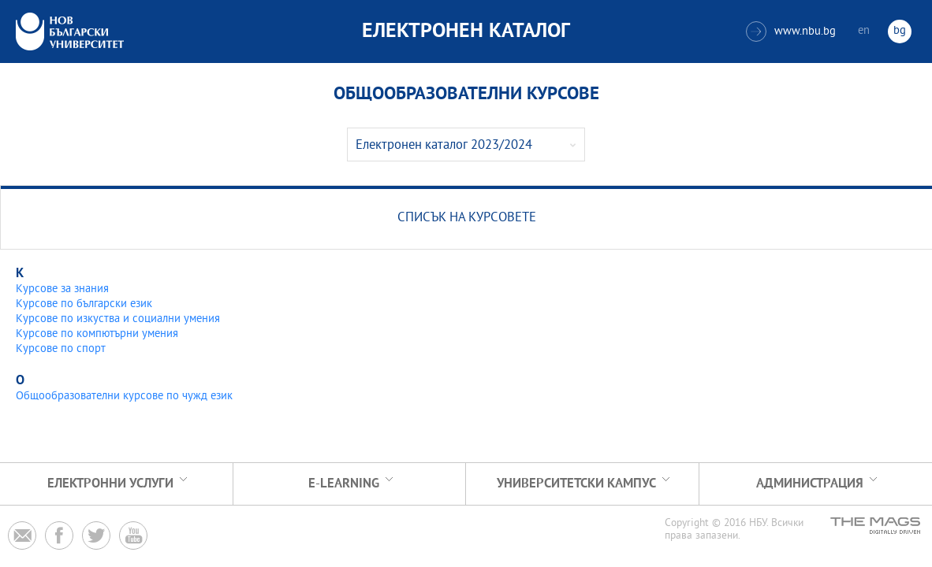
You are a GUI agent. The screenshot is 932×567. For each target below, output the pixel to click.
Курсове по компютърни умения (97, 334)
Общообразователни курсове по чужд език (124, 396)
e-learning (343, 484)
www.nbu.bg (791, 31)
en (864, 31)
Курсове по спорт (61, 349)
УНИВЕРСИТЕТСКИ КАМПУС (576, 484)
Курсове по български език (84, 304)
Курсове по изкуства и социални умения (118, 319)
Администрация (809, 484)
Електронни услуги (110, 484)
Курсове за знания (62, 289)
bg (899, 31)
